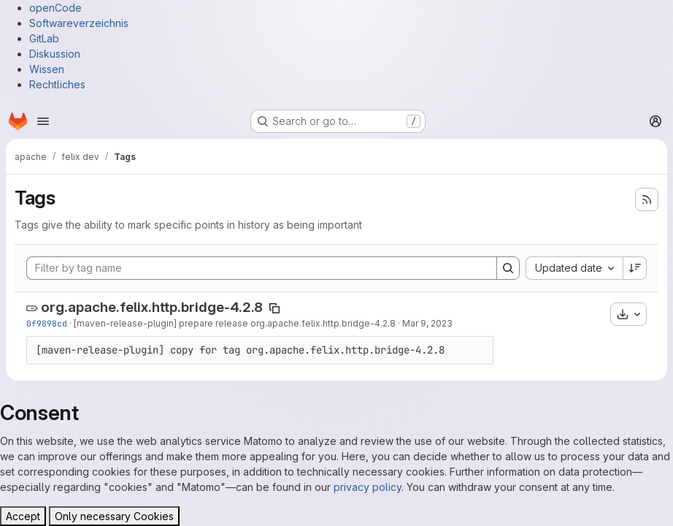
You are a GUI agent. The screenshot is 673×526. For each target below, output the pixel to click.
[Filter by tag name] (261, 268)
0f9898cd (46, 323)
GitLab (44, 38)
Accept (23, 516)
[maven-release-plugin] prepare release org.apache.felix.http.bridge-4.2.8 (235, 323)
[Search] (508, 268)
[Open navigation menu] (43, 121)
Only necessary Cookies (114, 516)
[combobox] (574, 268)
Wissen (46, 69)
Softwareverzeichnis (78, 23)
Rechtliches (57, 84)
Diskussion (54, 53)
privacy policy (367, 487)
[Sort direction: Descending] (635, 268)
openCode (55, 7)
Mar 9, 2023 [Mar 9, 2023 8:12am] (427, 323)
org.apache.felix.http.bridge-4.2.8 (152, 307)
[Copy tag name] (274, 308)
